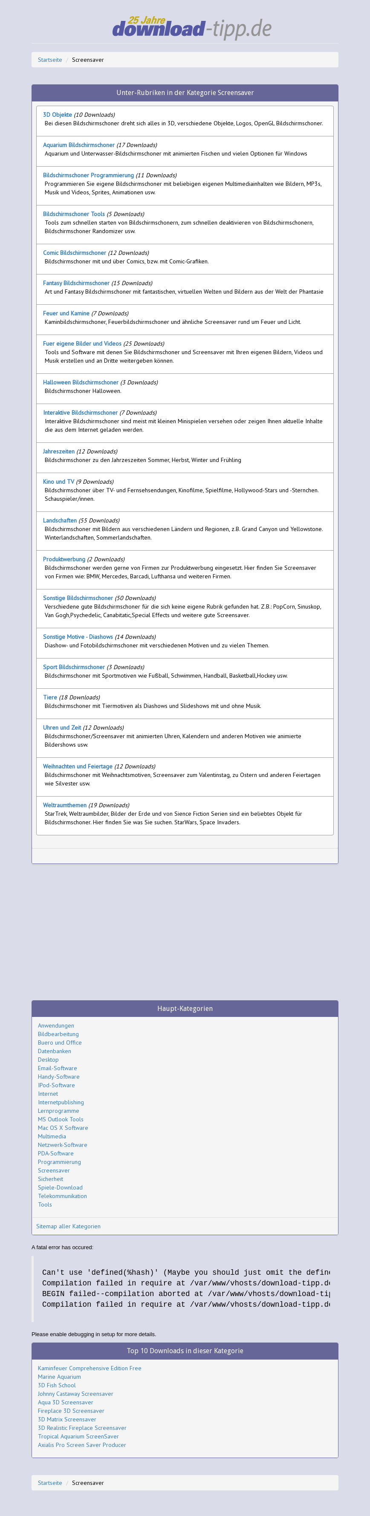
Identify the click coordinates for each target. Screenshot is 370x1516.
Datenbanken (54, 1051)
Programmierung (59, 1162)
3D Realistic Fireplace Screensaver (82, 1428)
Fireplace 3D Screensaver (71, 1411)
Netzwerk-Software (62, 1145)
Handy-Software (59, 1076)
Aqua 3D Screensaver (65, 1402)
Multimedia (52, 1136)
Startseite (50, 60)
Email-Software (57, 1068)
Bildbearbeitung (58, 1034)
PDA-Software (56, 1153)
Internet (48, 1093)
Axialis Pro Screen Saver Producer (82, 1445)
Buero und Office (60, 1042)
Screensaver (54, 1170)
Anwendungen (56, 1025)
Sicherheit (50, 1179)
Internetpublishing (61, 1102)
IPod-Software (56, 1085)
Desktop (48, 1059)
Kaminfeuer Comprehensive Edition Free (90, 1368)
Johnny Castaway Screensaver (75, 1394)
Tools (45, 1204)
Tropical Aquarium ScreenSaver (78, 1436)
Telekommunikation (62, 1196)
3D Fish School (57, 1385)
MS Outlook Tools (61, 1119)
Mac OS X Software (63, 1128)
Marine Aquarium (59, 1376)
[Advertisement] (136, 856)
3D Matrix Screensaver (67, 1419)
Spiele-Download (60, 1187)
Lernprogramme (58, 1111)
